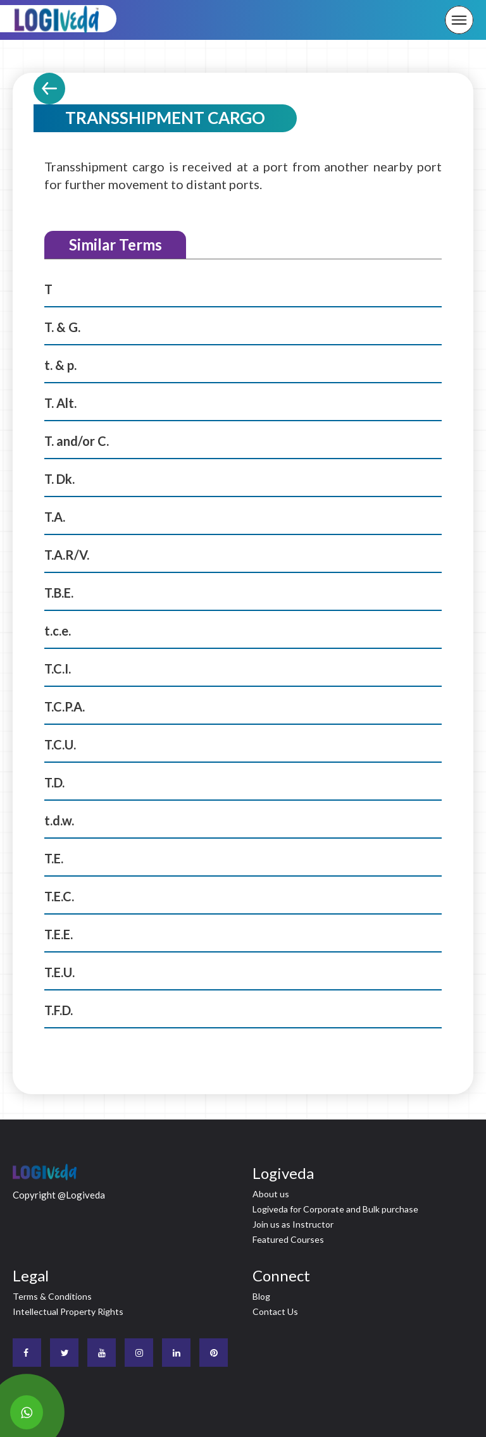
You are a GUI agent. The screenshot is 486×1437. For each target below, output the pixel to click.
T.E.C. (59, 896)
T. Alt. (60, 402)
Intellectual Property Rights (68, 1311)
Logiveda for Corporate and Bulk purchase (335, 1209)
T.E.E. (58, 934)
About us (270, 1193)
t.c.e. (57, 630)
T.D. (54, 782)
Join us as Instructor (292, 1224)
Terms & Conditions (52, 1296)
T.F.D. (58, 1010)
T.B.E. (58, 592)
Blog (261, 1296)
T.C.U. (60, 744)
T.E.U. (59, 972)
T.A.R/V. (66, 554)
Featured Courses (288, 1239)
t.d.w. (59, 820)
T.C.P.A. (64, 706)
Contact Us (275, 1311)
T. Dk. (59, 478)
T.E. (53, 858)
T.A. (54, 516)
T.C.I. (57, 668)
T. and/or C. (76, 440)
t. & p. (60, 365)
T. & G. (62, 327)
